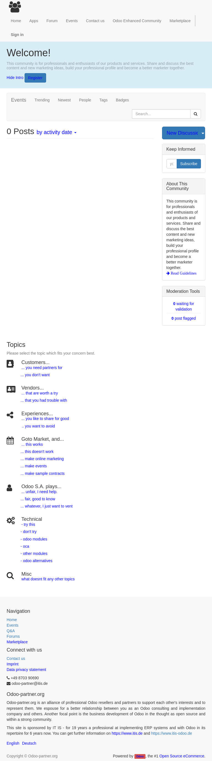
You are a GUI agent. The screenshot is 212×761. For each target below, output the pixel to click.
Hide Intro (15, 77)
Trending (42, 100)
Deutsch (29, 743)
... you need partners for (41, 367)
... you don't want (35, 375)
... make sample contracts (43, 473)
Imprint (12, 664)
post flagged (183, 318)
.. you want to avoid (38, 426)
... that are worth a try (39, 393)
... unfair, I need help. (39, 492)
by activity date (56, 132)
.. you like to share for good (45, 418)
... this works (32, 444)
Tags (103, 100)
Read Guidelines (183, 273)
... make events (33, 466)
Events (12, 625)
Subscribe (188, 164)
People (85, 100)
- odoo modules (33, 539)
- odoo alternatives (36, 560)
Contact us (16, 658)
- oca (25, 546)
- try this (28, 524)
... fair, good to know (38, 499)
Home (12, 619)
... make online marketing (42, 459)
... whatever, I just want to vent (46, 506)
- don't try (29, 531)
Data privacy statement (26, 669)
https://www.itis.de (127, 733)
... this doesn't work (37, 451)
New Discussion (182, 133)
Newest (64, 100)
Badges (122, 100)
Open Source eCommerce (181, 756)
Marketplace (179, 21)
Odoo (140, 756)
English (13, 743)
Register (35, 78)
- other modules (33, 553)
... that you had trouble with (43, 400)
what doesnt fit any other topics (48, 579)
